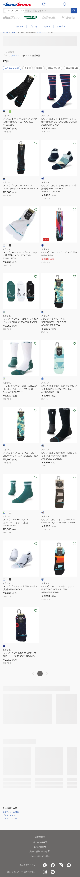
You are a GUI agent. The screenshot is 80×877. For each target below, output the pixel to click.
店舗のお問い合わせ (40, 851)
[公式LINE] (53, 872)
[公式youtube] (69, 865)
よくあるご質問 (40, 841)
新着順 (39, 68)
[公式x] (45, 865)
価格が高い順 (72, 68)
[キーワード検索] (74, 10)
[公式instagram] (61, 865)
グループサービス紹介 (40, 856)
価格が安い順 (54, 68)
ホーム (5, 32)
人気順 (28, 68)
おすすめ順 (12, 68)
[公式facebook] (53, 865)
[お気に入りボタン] (36, 76)
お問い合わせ (40, 846)
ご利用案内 (40, 837)
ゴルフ (14, 32)
